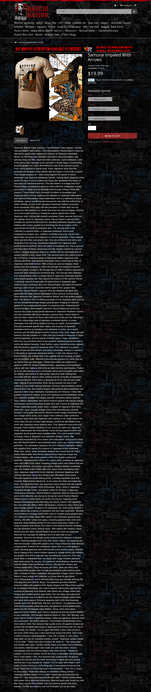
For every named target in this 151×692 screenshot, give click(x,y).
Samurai (41, 26)
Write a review (117, 142)
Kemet (39, 34)
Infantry (18, 26)
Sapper (127, 22)
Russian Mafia (88, 30)
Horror (58, 30)
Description (21, 140)
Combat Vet (79, 22)
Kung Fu (62, 26)
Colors (92, 104)
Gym (39, 22)
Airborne (116, 22)
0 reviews (105, 142)
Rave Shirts (117, 26)
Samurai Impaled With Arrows (30, 42)
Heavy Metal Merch (41, 30)
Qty (89, 124)
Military (30, 26)
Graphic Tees (52, 34)
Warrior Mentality (24, 22)
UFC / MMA (64, 22)
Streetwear (75, 26)
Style (92, 114)
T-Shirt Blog (68, 34)
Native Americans (108, 30)
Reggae (105, 26)
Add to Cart (112, 135)
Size (91, 95)
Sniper (105, 22)
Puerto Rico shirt (23, 34)
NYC (85, 26)
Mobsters (71, 30)
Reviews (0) (35, 140)
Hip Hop (94, 26)
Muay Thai (50, 22)
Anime (51, 26)
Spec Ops (93, 22)
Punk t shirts (21, 30)
